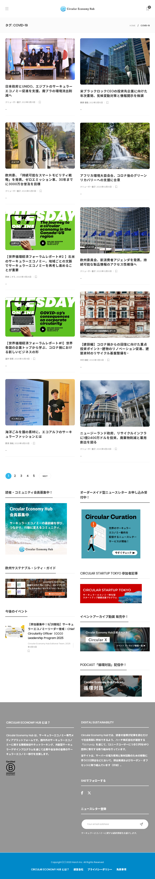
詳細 (115, 765)
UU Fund (88, 744)
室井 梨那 (9, 358)
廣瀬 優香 (84, 102)
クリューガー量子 (13, 102)
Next (45, 476)
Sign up (141, 824)
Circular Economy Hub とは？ (50, 869)
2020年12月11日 (29, 191)
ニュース (15, 73)
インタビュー (17, 418)
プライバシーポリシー (100, 869)
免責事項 (121, 869)
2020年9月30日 (21, 443)
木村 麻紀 (84, 360)
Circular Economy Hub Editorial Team (46, 643)
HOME (132, 25)
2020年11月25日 (23, 276)
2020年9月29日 (104, 449)
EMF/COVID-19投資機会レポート (100, 331)
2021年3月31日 (28, 102)
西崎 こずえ (10, 276)
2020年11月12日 (96, 360)
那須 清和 (9, 443)
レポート (15, 243)
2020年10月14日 (22, 358)
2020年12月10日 (104, 186)
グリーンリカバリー (94, 162)
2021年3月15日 (96, 102)
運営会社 (78, 869)
